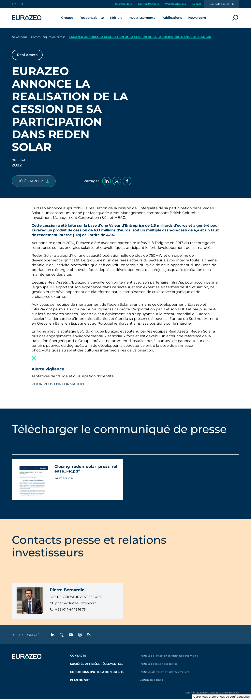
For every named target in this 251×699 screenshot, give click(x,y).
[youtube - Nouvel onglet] (70, 634)
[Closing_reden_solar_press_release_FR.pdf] (34, 181)
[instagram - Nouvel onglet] (80, 634)
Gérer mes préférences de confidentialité (221, 696)
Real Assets (27, 55)
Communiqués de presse (48, 37)
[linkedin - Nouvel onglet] (52, 634)
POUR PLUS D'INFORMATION (58, 384)
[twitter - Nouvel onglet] (61, 634)
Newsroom (19, 37)
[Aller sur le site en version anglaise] (21, 4)
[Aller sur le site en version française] (14, 4)
